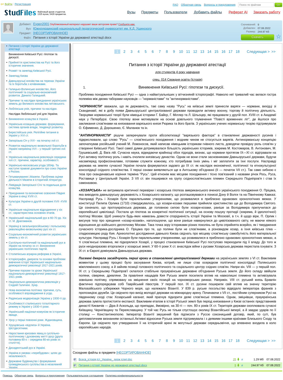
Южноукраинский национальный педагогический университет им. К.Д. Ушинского (92, 28)
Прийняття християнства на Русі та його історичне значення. (34, 64)
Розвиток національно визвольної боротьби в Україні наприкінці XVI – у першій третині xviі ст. (37, 148)
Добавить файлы (208, 12)
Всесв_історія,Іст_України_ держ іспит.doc (105, 359)
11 (188, 52)
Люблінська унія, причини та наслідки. (33, 108)
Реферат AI (238, 12)
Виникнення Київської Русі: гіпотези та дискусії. (33, 56)
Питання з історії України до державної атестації (33, 47)
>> (273, 52)
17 (230, 52)
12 (195, 52)
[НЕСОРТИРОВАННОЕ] (50, 33)
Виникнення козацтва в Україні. (29, 119)
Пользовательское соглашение (85, 375)
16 (223, 52)
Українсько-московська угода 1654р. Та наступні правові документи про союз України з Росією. (38, 168)
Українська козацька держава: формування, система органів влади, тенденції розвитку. (37, 125)
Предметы (149, 12)
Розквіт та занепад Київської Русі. (30, 70)
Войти (8, 4)
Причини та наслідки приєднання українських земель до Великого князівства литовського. (37, 102)
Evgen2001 (41, 24)
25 (234, 359)
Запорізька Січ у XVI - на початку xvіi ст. (34, 140)
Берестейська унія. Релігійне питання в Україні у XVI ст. (34, 134)
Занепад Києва (18, 75)
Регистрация (23, 4)
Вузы (131, 12)
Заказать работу (266, 12)
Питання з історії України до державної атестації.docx (113, 365)
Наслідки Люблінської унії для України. (33, 113)
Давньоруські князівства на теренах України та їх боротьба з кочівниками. (37, 82)
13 (202, 52)
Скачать (257, 37)
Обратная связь (191, 4)
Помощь (8, 375)
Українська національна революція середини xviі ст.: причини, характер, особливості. (37, 158)
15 (216, 52)
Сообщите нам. (126, 24)
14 (209, 52)
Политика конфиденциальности (124, 375)
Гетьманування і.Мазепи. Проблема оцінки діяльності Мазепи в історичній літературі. (36, 178)
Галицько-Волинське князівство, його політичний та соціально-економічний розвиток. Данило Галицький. (32, 92)
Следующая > (258, 52)
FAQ (175, 4)
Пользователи (175, 12)
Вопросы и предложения (219, 4)
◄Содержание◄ (3, 112)
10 (181, 52)
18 (238, 52)
